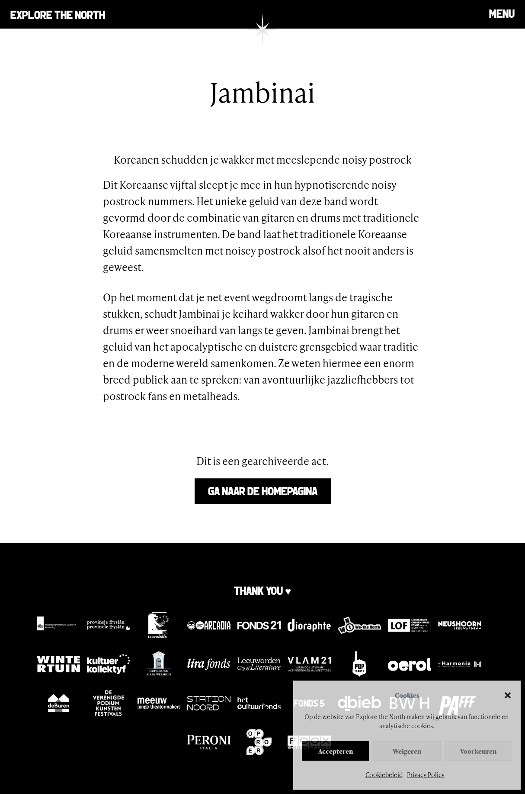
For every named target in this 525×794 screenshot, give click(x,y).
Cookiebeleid (384, 775)
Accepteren (335, 751)
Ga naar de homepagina (262, 490)
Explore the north (57, 14)
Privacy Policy (426, 775)
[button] (507, 695)
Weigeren (407, 751)
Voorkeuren (478, 751)
